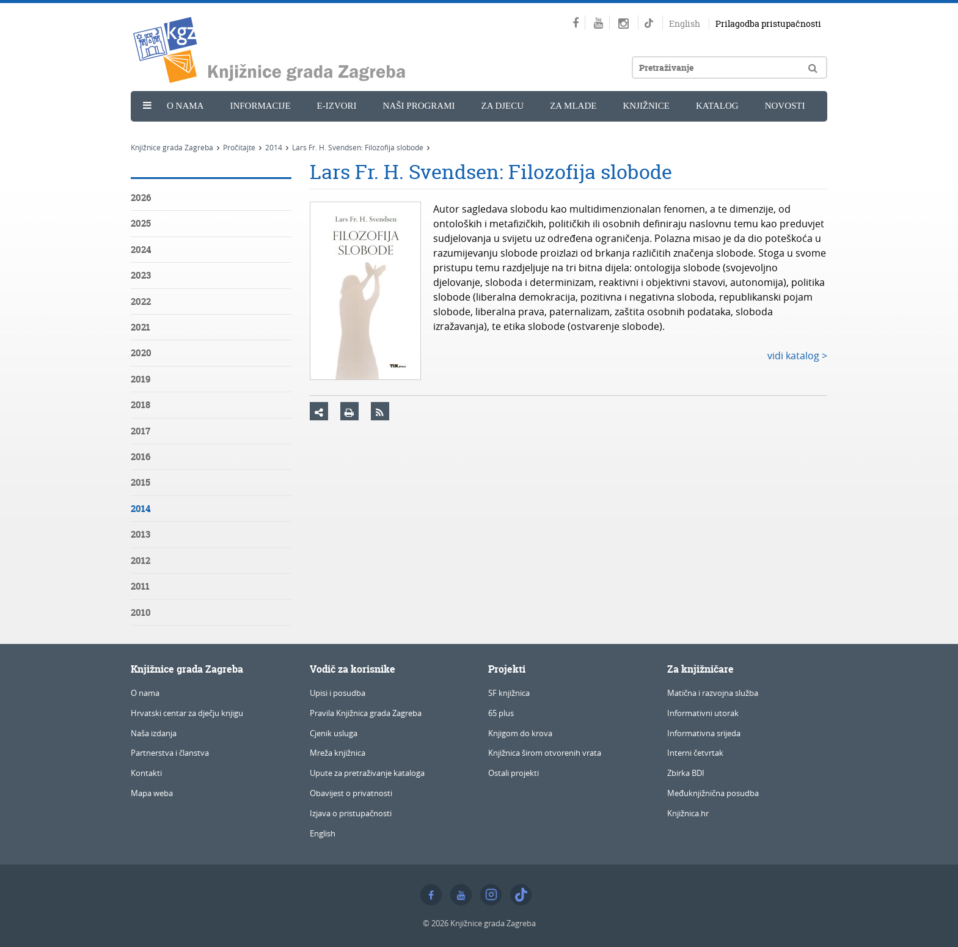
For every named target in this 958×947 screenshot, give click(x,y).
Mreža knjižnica (337, 752)
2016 (140, 456)
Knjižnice (646, 106)
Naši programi (419, 106)
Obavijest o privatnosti (351, 793)
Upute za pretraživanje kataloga (367, 772)
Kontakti (146, 772)
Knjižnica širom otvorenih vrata (544, 752)
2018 (140, 404)
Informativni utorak (703, 713)
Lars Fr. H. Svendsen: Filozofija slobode (357, 147)
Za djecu (502, 106)
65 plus (501, 713)
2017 (140, 431)
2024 (141, 249)
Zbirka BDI (685, 772)
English (684, 23)
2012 (140, 560)
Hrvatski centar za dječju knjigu (187, 713)
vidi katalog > (797, 355)
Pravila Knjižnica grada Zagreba (366, 713)
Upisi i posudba (337, 692)
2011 (140, 586)
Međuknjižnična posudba (713, 793)
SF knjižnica (509, 692)
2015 (140, 482)
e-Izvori (337, 106)
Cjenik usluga (333, 733)
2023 (141, 275)
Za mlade (573, 106)
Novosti (785, 106)
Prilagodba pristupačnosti (768, 23)
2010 (141, 612)
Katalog (717, 106)
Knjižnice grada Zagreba (172, 147)
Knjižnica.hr (688, 813)
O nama (185, 106)
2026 (141, 197)
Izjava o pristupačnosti (351, 813)
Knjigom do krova (520, 733)
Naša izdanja (154, 733)
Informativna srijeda (703, 733)
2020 (141, 352)
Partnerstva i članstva (170, 752)
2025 (141, 223)
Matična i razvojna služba (712, 692)
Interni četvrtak (695, 752)
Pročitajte (239, 147)
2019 (140, 379)
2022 (141, 301)
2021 (140, 327)
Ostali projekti (513, 772)
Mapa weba (152, 793)
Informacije (260, 106)
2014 (273, 147)
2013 (140, 534)
